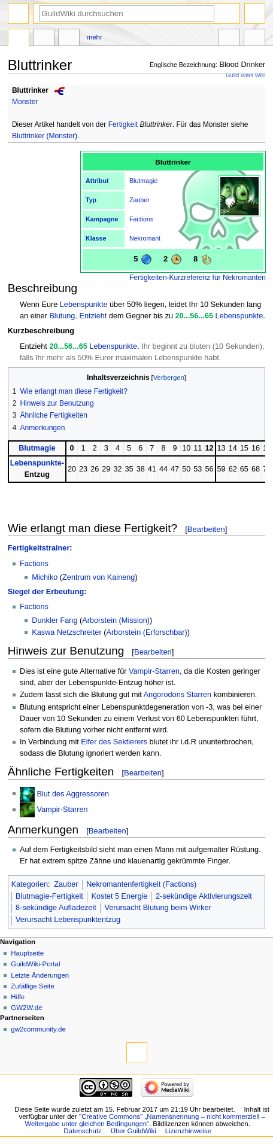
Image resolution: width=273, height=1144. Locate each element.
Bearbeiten (206, 529)
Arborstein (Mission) (116, 620)
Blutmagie (143, 180)
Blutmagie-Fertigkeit (49, 896)
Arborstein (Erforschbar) (146, 632)
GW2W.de (26, 1007)
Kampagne (102, 219)
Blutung (62, 316)
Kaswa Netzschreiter (66, 632)
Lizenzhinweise (188, 1130)
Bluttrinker (30, 90)
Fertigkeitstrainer (39, 548)
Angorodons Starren (178, 694)
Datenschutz (82, 1130)
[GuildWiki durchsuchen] (126, 13)
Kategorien (29, 884)
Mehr (94, 37)
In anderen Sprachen (229, 38)
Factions (141, 219)
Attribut (97, 180)
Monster (25, 102)
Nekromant (144, 238)
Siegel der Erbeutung (46, 592)
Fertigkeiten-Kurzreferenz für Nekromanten (197, 277)
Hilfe (18, 996)
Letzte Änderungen (40, 975)
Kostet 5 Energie (120, 896)
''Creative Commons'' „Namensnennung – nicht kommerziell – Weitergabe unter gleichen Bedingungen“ (145, 1120)
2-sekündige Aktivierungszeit (204, 896)
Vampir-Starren (154, 671)
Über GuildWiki (133, 1130)
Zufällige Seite (32, 986)
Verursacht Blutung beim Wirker (157, 907)
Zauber (139, 199)
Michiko (44, 577)
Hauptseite (27, 953)
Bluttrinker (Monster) (44, 136)
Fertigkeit (123, 124)
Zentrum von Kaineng (98, 577)
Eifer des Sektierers (114, 742)
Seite (18, 38)
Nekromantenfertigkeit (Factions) (141, 884)
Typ (91, 199)
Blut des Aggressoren (73, 793)
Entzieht (93, 316)
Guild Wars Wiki (245, 75)
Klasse (96, 238)
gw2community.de (38, 1029)
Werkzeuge (254, 38)
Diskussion (44, 38)
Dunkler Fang (54, 620)
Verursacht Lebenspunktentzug (68, 919)
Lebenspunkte (84, 304)
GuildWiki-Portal (35, 963)
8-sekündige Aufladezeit (56, 907)
